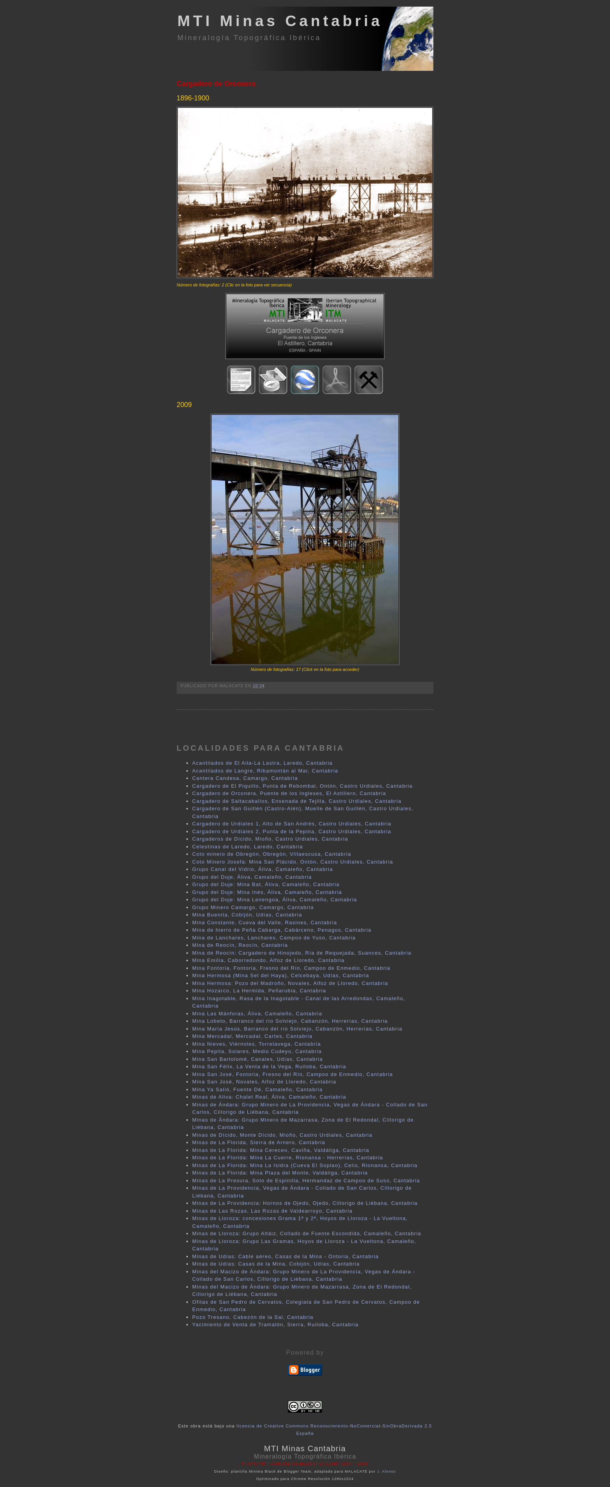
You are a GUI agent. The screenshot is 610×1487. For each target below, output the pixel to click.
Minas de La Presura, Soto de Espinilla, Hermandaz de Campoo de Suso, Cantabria (306, 1180)
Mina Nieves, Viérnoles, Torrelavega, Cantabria (256, 1044)
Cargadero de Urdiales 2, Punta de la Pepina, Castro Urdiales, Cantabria (291, 831)
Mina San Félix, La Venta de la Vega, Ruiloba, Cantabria (269, 1066)
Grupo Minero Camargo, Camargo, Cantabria (253, 907)
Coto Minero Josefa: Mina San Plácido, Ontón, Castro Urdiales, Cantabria (292, 862)
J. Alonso (386, 1471)
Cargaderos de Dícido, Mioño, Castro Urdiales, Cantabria (270, 839)
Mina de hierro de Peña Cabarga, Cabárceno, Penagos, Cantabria (282, 930)
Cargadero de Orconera (216, 84)
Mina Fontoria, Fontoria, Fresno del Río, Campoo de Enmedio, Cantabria (291, 968)
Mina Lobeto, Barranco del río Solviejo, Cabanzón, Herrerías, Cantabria (290, 1021)
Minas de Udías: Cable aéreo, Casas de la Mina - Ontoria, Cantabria (285, 1256)
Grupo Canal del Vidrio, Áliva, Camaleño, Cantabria (262, 869)
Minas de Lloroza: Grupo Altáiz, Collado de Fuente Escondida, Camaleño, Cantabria (306, 1233)
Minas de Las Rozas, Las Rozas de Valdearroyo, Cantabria (272, 1211)
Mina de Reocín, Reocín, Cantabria (240, 945)
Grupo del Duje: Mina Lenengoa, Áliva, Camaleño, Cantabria (274, 899)
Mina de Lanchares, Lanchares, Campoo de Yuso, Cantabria (274, 938)
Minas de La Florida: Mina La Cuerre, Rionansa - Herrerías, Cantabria (287, 1157)
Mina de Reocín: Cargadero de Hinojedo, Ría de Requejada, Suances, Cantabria (302, 953)
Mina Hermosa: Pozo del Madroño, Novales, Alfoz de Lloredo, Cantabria (290, 983)
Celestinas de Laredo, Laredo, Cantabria (247, 847)
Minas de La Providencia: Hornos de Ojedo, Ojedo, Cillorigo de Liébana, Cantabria (305, 1203)
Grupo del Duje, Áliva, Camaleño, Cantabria (252, 877)
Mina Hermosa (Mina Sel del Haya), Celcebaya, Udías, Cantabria (280, 975)
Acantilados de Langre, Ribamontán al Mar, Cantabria (265, 771)
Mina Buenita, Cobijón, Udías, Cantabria (247, 915)
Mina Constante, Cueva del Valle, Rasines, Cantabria (264, 922)
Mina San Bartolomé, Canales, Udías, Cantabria (257, 1059)
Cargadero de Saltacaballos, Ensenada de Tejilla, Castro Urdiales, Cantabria (296, 801)
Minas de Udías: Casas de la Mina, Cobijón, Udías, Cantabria (276, 1264)
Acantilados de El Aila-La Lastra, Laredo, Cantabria (262, 763)
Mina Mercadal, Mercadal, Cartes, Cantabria (252, 1036)
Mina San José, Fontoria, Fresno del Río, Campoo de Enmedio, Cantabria (292, 1074)
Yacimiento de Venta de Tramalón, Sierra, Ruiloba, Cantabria (275, 1324)
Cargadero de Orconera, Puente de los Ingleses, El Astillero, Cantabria (289, 793)
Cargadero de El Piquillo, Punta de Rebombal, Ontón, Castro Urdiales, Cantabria (302, 786)
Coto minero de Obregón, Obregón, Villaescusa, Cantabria (271, 854)
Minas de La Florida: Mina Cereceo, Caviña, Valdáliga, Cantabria (280, 1150)
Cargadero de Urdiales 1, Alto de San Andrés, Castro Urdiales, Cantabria (291, 824)
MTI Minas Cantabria (279, 20)
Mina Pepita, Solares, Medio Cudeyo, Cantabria (257, 1051)
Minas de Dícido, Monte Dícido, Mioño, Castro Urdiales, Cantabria (282, 1135)
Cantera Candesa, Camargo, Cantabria (245, 778)
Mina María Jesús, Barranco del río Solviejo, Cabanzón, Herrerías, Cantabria (297, 1029)
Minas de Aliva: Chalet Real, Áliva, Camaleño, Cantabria (269, 1097)
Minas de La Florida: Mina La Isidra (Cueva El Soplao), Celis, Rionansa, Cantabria (304, 1165)
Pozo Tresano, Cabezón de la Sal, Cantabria (253, 1317)
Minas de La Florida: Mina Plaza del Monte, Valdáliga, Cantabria (280, 1173)
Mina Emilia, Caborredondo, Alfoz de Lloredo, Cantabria (268, 960)
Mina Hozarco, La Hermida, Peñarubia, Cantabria (259, 991)
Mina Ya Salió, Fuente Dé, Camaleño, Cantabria (257, 1089)
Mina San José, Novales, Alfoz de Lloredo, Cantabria (264, 1082)
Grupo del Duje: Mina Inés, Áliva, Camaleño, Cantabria (267, 892)
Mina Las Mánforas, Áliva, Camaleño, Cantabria (257, 1013)
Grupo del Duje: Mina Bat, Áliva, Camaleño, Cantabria (266, 884)
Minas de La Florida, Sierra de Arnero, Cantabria (258, 1142)
